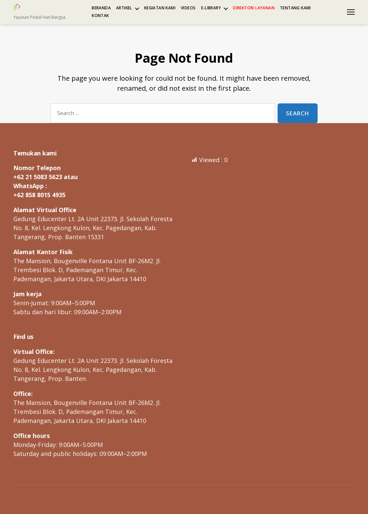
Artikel (124, 8)
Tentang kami (295, 8)
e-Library (211, 8)
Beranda (101, 8)
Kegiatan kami (159, 8)
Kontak (100, 15)
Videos (188, 8)
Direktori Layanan (254, 8)
